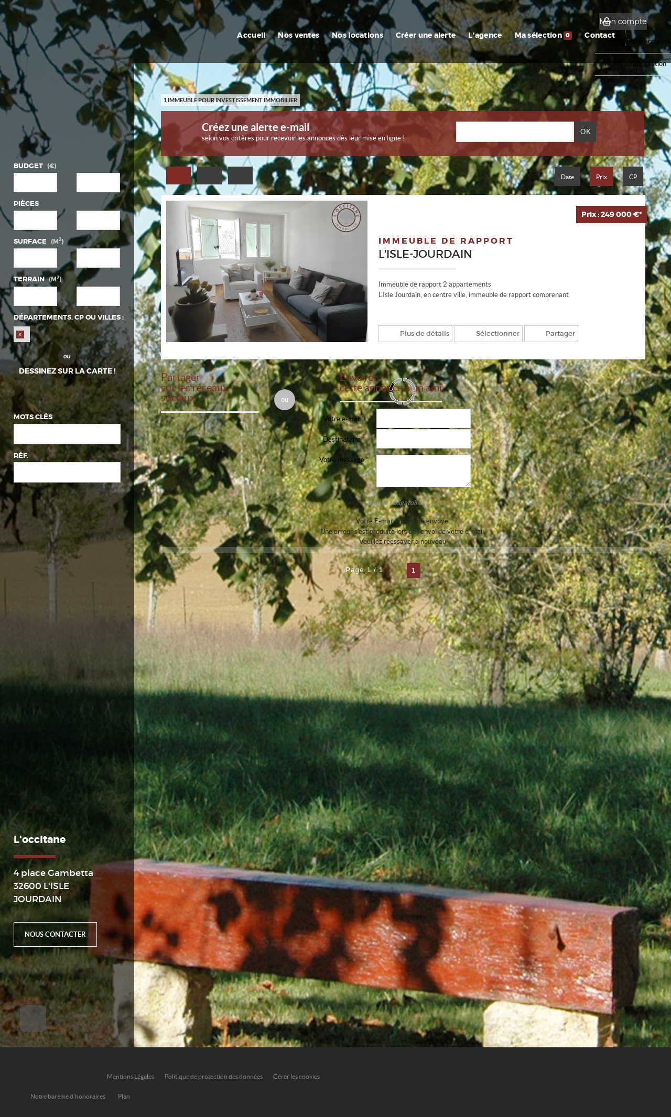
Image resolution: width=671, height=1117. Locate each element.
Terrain (37, 279)
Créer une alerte (435, 35)
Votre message (341, 460)
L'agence (492, 35)
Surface (38, 241)
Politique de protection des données (214, 1076)
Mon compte (622, 21)
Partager (552, 333)
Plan (124, 1096)
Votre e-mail (342, 419)
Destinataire (342, 439)
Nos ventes (312, 35)
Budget (28, 165)
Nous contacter (55, 934)
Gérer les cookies (296, 1076)
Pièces (26, 203)
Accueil (267, 35)
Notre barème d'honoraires (68, 1096)
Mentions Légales (130, 1076)
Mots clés (33, 416)
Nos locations (369, 35)
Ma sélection (548, 35)
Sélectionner (492, 333)
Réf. (21, 455)
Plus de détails (422, 333)
